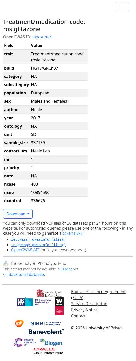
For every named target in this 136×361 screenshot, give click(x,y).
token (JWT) (73, 233)
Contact (78, 316)
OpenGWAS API (25, 250)
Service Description (89, 303)
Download (16, 214)
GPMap (66, 269)
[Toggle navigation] (122, 7)
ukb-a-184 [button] (42, 37)
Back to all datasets (24, 274)
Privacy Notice (84, 310)
